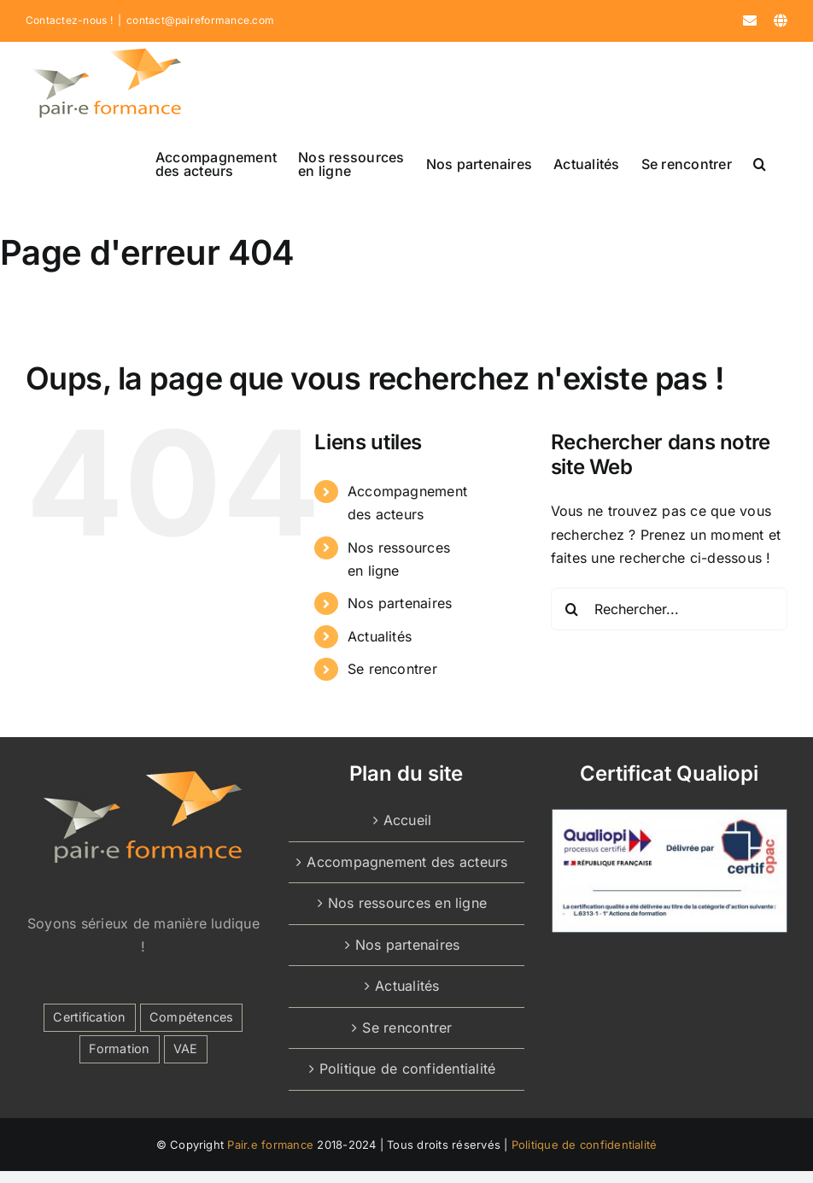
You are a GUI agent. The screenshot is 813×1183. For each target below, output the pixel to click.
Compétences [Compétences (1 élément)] (191, 1017)
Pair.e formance (270, 1144)
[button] (759, 163)
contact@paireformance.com (200, 20)
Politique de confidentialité (407, 1068)
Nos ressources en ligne (408, 902)
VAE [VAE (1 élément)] (185, 1048)
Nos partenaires (400, 603)
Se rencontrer (392, 668)
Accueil (407, 820)
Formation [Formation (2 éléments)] (119, 1048)
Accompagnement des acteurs (407, 861)
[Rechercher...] (669, 609)
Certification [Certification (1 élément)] (89, 1017)
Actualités (380, 636)
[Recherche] (572, 609)
